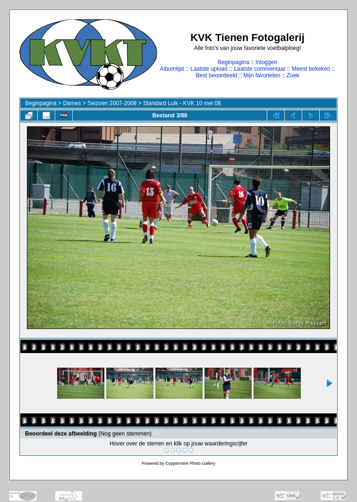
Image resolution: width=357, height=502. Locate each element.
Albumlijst (172, 69)
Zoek (293, 75)
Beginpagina (233, 62)
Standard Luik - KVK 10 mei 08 (182, 103)
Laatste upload (209, 69)
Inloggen (266, 62)
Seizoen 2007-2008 (111, 103)
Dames (72, 103)
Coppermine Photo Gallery (190, 463)
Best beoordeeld (216, 75)
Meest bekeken (311, 69)
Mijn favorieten (261, 75)
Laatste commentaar (259, 69)
